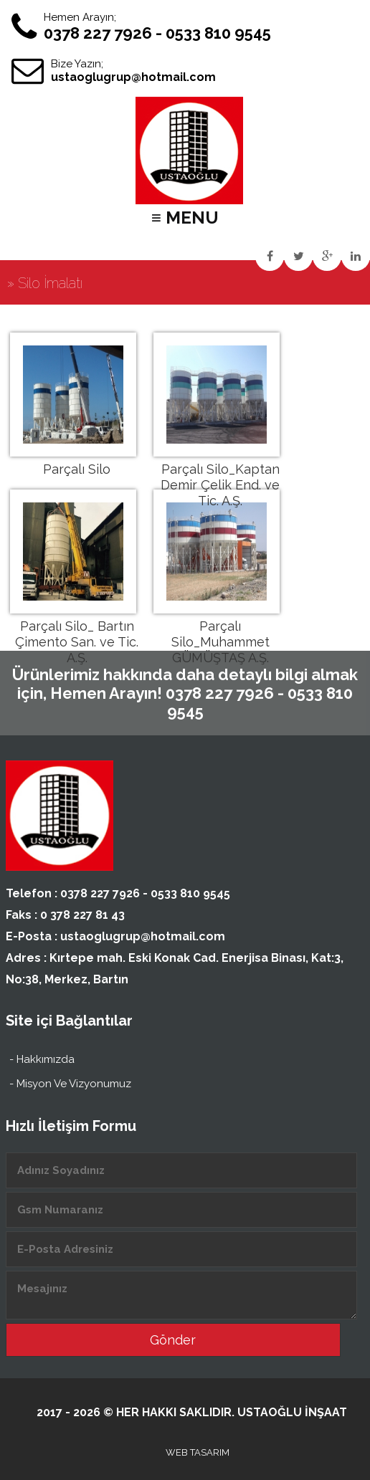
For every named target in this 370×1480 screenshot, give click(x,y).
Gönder (173, 1339)
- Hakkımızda (42, 1059)
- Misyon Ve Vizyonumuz (70, 1083)
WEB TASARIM (197, 1452)
